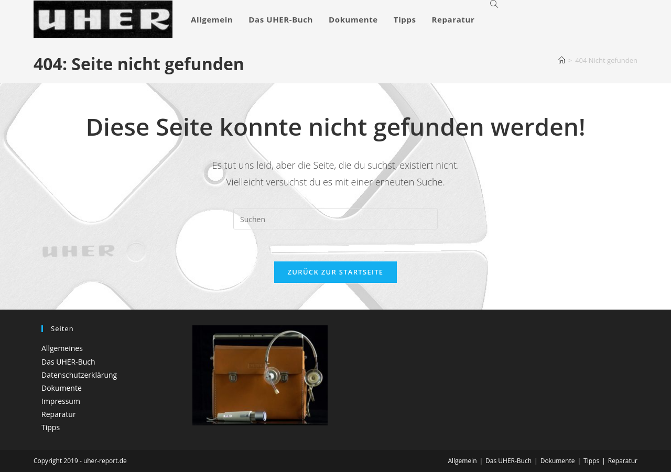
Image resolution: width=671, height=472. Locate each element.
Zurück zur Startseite (336, 272)
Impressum (60, 401)
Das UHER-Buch (68, 362)
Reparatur (58, 414)
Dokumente (61, 388)
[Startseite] (561, 60)
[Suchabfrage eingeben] (335, 218)
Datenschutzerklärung (79, 375)
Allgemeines (62, 348)
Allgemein (462, 460)
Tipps (50, 427)
